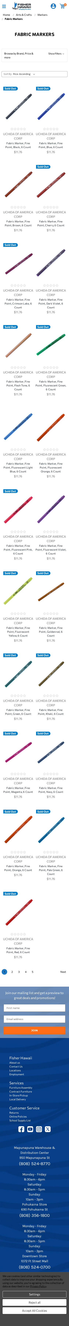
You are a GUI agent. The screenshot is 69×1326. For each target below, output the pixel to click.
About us (14, 1062)
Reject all (34, 1302)
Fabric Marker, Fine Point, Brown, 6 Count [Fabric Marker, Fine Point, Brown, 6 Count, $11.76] (18, 223)
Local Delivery (17, 1099)
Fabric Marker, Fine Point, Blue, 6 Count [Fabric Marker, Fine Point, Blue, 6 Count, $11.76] (51, 145)
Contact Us (15, 1066)
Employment (16, 1074)
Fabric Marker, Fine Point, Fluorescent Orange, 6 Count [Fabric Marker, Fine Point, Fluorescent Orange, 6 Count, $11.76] (51, 467)
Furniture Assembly (20, 1087)
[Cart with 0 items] (62, 6)
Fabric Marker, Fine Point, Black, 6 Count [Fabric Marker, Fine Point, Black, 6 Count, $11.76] (18, 145)
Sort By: (8, 74)
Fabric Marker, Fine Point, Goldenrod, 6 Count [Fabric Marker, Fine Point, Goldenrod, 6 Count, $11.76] (51, 631)
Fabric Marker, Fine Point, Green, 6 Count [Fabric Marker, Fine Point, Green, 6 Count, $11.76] (18, 711)
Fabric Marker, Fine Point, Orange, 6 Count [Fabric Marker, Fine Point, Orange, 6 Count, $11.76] (18, 868)
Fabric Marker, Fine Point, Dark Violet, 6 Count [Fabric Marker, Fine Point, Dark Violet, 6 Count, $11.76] (50, 303)
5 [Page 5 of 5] (32, 971)
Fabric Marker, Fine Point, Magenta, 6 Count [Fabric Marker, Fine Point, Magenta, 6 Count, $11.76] (18, 789)
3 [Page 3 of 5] (19, 971)
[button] (34, 55)
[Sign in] (53, 6)
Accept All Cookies (34, 1310)
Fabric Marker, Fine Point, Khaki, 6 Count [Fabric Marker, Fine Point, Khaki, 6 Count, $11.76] (51, 711)
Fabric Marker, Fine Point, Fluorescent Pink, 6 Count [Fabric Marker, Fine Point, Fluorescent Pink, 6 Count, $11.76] (18, 549)
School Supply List (20, 1120)
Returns (14, 1112)
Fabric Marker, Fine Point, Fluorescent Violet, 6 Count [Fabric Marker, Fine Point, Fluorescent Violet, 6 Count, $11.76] (51, 549)
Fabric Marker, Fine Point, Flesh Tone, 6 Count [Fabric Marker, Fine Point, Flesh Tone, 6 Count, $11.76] (18, 385)
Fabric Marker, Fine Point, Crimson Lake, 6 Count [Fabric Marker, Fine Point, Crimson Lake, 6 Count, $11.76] (18, 303)
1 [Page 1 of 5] (4, 971)
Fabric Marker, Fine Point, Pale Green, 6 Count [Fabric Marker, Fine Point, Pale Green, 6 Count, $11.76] (51, 870)
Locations (15, 1070)
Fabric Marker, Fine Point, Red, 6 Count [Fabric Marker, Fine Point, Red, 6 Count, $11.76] (18, 950)
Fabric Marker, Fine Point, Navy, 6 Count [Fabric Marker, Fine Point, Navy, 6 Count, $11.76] (50, 789)
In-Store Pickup (18, 1095)
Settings (34, 1294)
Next (63, 971)
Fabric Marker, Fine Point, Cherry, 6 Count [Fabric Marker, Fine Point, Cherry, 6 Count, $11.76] (51, 223)
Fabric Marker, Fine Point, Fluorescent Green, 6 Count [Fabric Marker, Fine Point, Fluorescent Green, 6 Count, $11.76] (51, 385)
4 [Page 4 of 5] (25, 971)
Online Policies (18, 1116)
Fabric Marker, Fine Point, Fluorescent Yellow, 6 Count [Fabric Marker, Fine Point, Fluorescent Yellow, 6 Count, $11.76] (18, 631)
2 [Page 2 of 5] (12, 971)
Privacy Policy (38, 1286)
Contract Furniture (20, 1091)
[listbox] (25, 74)
